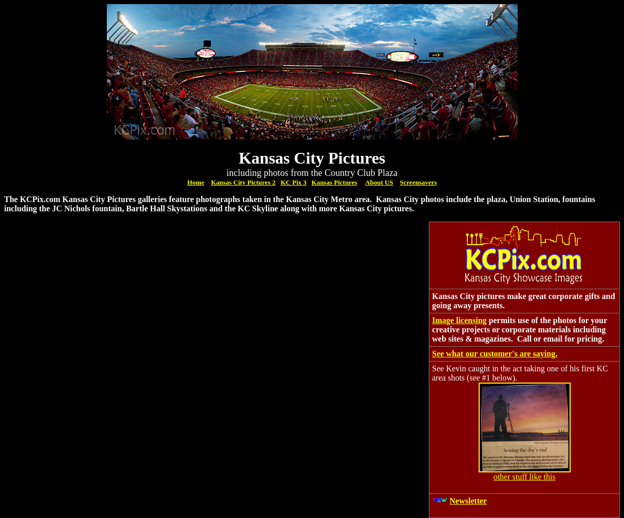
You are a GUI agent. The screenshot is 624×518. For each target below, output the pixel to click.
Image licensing (459, 320)
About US (379, 182)
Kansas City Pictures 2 (243, 182)
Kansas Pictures (334, 182)
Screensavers (418, 182)
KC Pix (291, 182)
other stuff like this (525, 476)
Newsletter (468, 500)
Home (195, 182)
